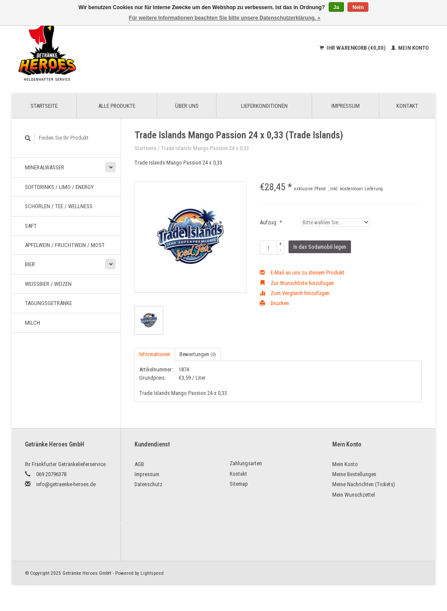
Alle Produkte (116, 106)
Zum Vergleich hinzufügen (295, 293)
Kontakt (407, 106)
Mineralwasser (44, 167)
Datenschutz (148, 484)
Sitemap (239, 484)
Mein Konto (410, 48)
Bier (30, 264)
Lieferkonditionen (264, 106)
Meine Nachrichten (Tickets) (363, 484)
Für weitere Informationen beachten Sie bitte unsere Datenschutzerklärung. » (224, 18)
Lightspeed (152, 573)
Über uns (187, 106)
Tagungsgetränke (48, 303)
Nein (358, 7)
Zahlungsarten (246, 463)
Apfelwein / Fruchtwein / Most (65, 245)
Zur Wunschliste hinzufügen (297, 283)
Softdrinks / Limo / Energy (59, 187)
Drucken (274, 303)
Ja (336, 7)
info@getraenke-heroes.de (66, 484)
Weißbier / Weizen (48, 284)
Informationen (154, 354)
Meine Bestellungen (354, 474)
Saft (31, 226)
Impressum (345, 106)
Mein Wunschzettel (353, 494)
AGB (139, 464)
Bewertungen (197, 354)
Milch (32, 322)
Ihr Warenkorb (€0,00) (353, 48)
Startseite (44, 106)
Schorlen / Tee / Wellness (59, 206)
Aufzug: (271, 222)
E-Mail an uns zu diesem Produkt (302, 272)
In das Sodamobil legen (319, 247)
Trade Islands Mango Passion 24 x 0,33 (205, 148)
